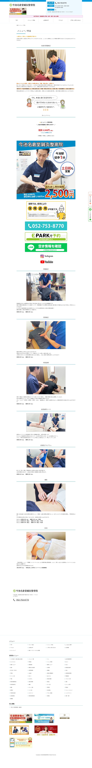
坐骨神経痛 (31, 680)
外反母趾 (49, 700)
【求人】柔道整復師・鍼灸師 (15, 717)
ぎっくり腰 (31, 697)
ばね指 (30, 683)
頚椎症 (48, 706)
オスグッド (31, 703)
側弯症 (11, 700)
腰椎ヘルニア (49, 675)
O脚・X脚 (67, 706)
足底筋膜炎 (12, 706)
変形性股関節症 (32, 706)
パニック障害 (49, 672)
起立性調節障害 (68, 669)
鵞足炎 (66, 697)
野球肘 (48, 697)
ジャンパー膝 (31, 669)
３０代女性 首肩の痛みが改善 (16, 669)
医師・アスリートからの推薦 (34, 660)
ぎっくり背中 (68, 695)
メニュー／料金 (31, 20)
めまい (66, 675)
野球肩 (30, 672)
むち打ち (30, 689)
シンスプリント (68, 703)
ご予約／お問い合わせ (75, 20)
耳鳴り (11, 683)
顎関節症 (67, 686)
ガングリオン (12, 672)
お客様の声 (46, 20)
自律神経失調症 (68, 683)
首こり (66, 672)
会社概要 (67, 658)
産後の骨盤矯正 (50, 683)
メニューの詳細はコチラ (46, 132)
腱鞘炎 (11, 709)
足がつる (49, 686)
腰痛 (29, 695)
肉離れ (48, 680)
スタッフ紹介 (31, 655)
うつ (48, 669)
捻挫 (11, 678)
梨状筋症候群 (68, 678)
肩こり (30, 686)
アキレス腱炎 (49, 703)
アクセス (61, 20)
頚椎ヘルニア (12, 675)
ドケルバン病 (68, 689)
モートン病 (12, 686)
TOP (17, 20)
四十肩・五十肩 (13, 680)
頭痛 (66, 692)
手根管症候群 (12, 703)
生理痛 (48, 678)
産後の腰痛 (31, 692)
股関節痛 (30, 675)
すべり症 (49, 695)
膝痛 (11, 697)
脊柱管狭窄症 (12, 695)
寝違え (48, 692)
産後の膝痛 (49, 689)
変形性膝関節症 (13, 692)
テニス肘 (30, 700)
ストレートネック (68, 700)
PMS (66, 680)
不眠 (11, 689)
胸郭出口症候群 (32, 678)
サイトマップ (12, 660)
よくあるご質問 (68, 655)
